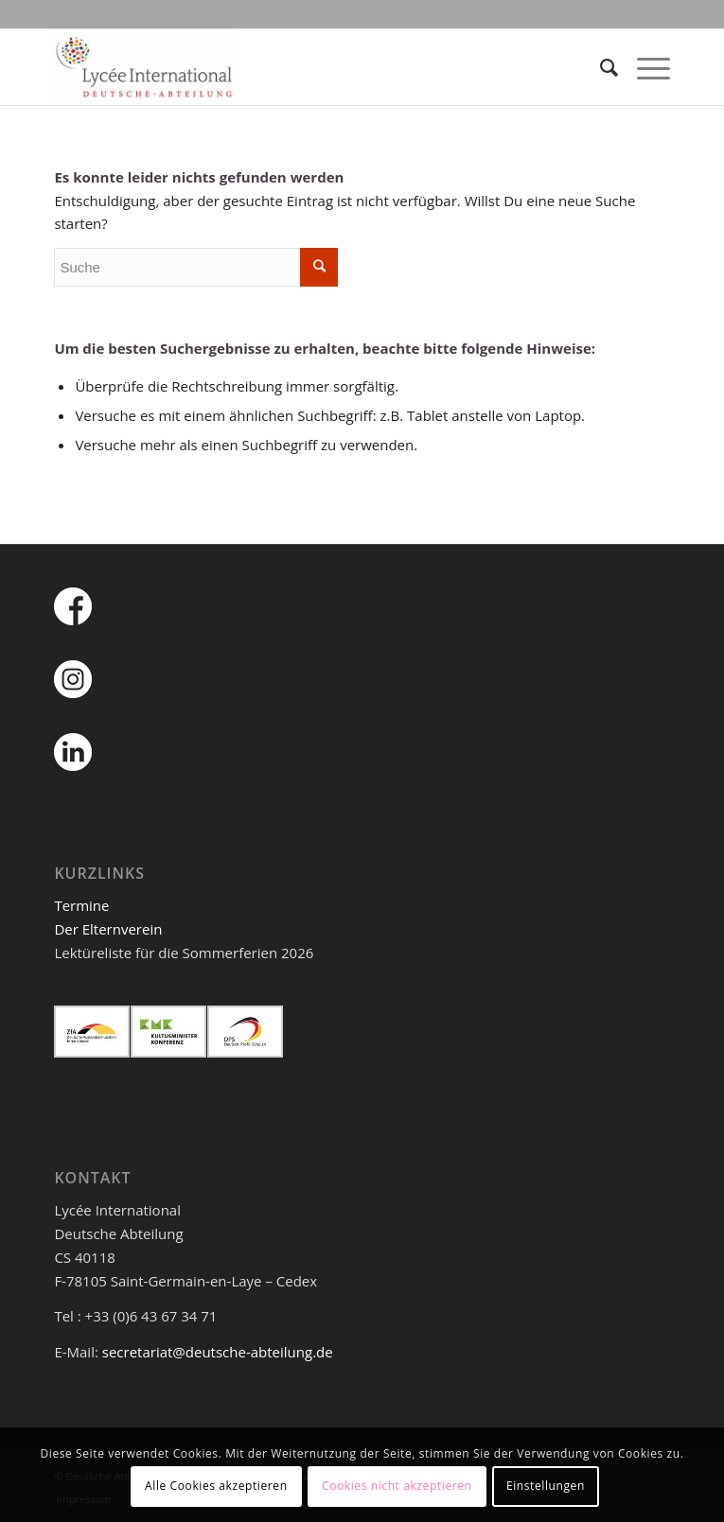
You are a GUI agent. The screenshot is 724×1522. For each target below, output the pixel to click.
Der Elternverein (108, 928)
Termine (81, 905)
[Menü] (644, 67)
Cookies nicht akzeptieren (397, 1486)
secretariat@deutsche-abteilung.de (217, 1351)
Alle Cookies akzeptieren (216, 1486)
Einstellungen (545, 1486)
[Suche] (599, 67)
